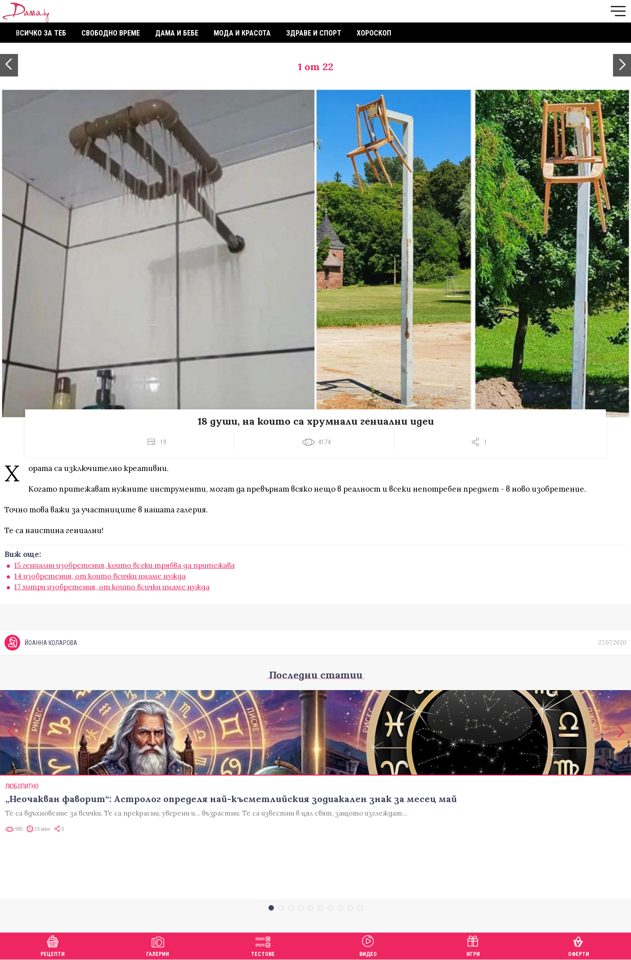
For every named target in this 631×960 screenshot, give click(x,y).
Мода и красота (242, 33)
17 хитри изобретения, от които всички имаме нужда (112, 586)
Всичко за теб (41, 33)
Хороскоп (374, 33)
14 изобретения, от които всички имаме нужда (100, 575)
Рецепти (52, 945)
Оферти (578, 945)
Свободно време (110, 33)
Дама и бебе (176, 33)
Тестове (263, 945)
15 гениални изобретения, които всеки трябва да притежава (124, 565)
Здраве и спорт (313, 33)
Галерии (157, 945)
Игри (473, 945)
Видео (368, 945)
